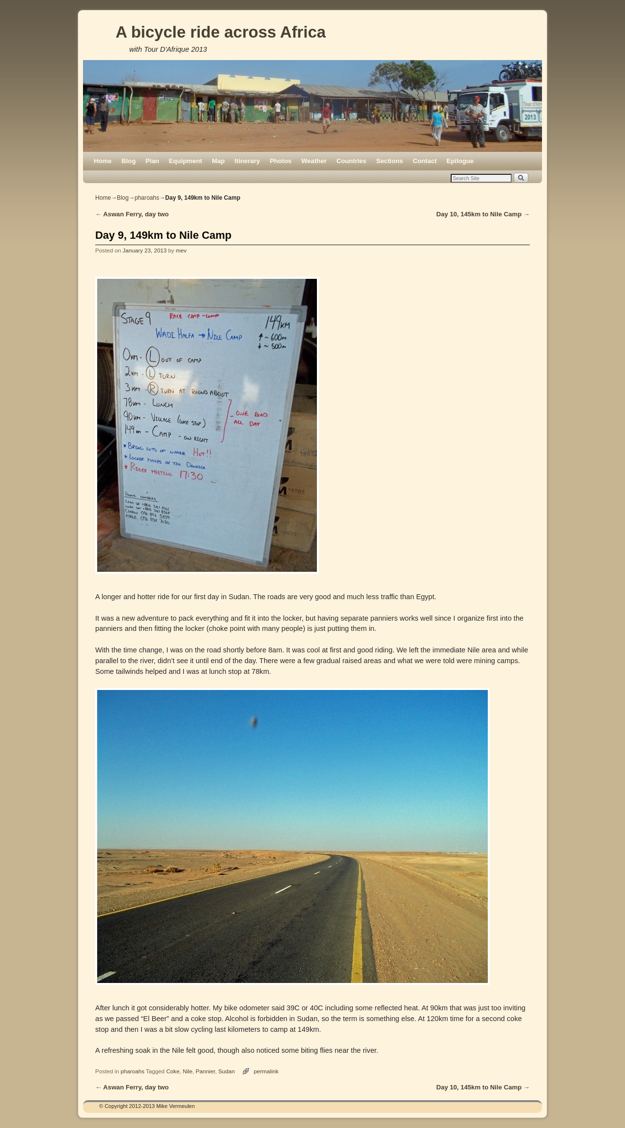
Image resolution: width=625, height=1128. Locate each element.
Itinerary (247, 161)
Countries (351, 161)
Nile (187, 1071)
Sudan (226, 1071)
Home (103, 161)
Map (218, 161)
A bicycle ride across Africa (221, 32)
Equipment (185, 161)
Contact (425, 161)
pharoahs (147, 197)
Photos (281, 161)
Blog (129, 161)
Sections (389, 161)
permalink (266, 1071)
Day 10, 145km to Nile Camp (483, 214)
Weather (314, 161)
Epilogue (460, 161)
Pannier (205, 1071)
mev (181, 250)
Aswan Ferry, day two (132, 214)
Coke (172, 1071)
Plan (152, 161)
